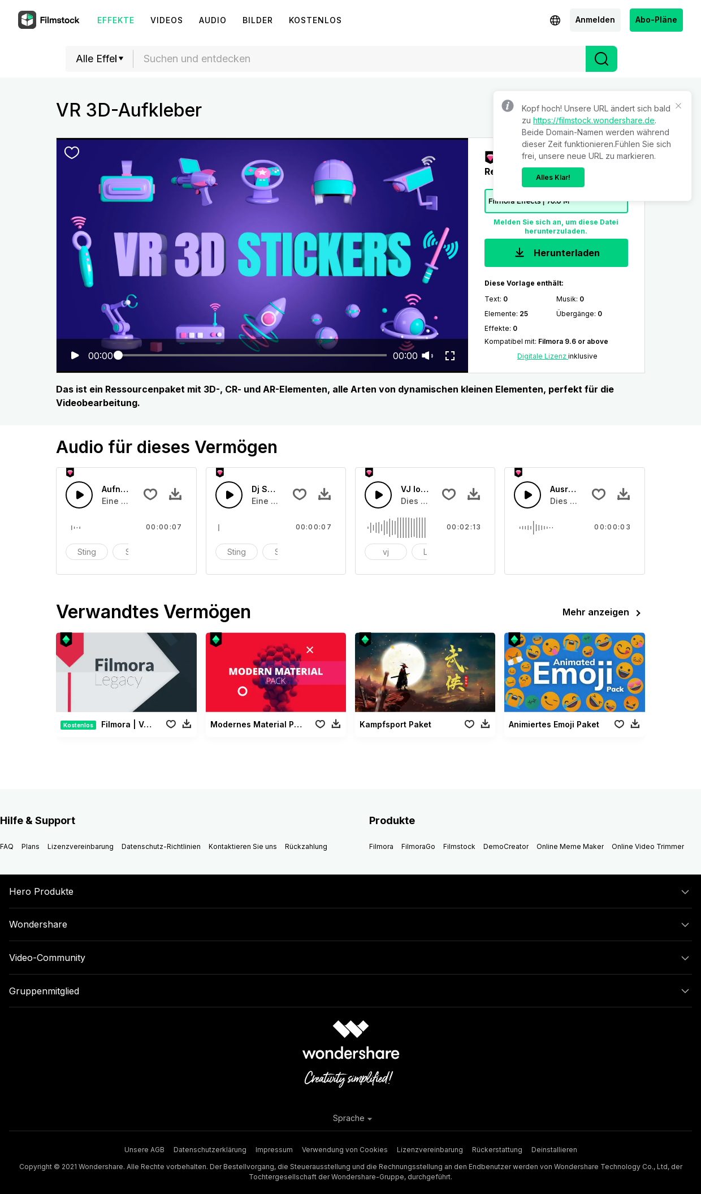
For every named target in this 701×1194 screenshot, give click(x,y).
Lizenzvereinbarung (80, 846)
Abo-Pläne (656, 19)
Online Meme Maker (570, 846)
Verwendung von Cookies (345, 1149)
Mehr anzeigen (603, 613)
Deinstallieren (554, 1149)
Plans (30, 846)
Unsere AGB (144, 1149)
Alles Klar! (553, 177)
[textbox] (360, 59)
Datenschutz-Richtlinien (161, 846)
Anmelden (595, 19)
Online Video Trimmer (648, 846)
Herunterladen (556, 253)
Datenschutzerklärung (210, 1149)
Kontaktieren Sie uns (243, 846)
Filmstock (459, 846)
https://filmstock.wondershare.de (594, 120)
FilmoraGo (418, 846)
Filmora (381, 846)
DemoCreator (506, 846)
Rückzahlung (306, 846)
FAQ (7, 846)
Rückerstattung (497, 1149)
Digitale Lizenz (542, 356)
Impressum (274, 1149)
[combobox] (359, 59)
